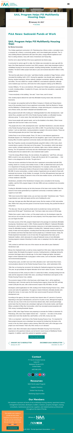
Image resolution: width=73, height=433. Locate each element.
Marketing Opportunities (37, 394)
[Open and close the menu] (44, 4)
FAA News (37, 24)
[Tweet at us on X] (32, 374)
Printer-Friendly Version (36, 337)
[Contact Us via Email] (43, 374)
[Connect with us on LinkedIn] (36, 374)
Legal (53, 429)
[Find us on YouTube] (40, 374)
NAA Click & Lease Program (36, 384)
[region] (52, 344)
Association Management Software (36, 423)
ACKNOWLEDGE (12, 428)
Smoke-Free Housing (36, 390)
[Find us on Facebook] (29, 374)
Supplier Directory (36, 387)
